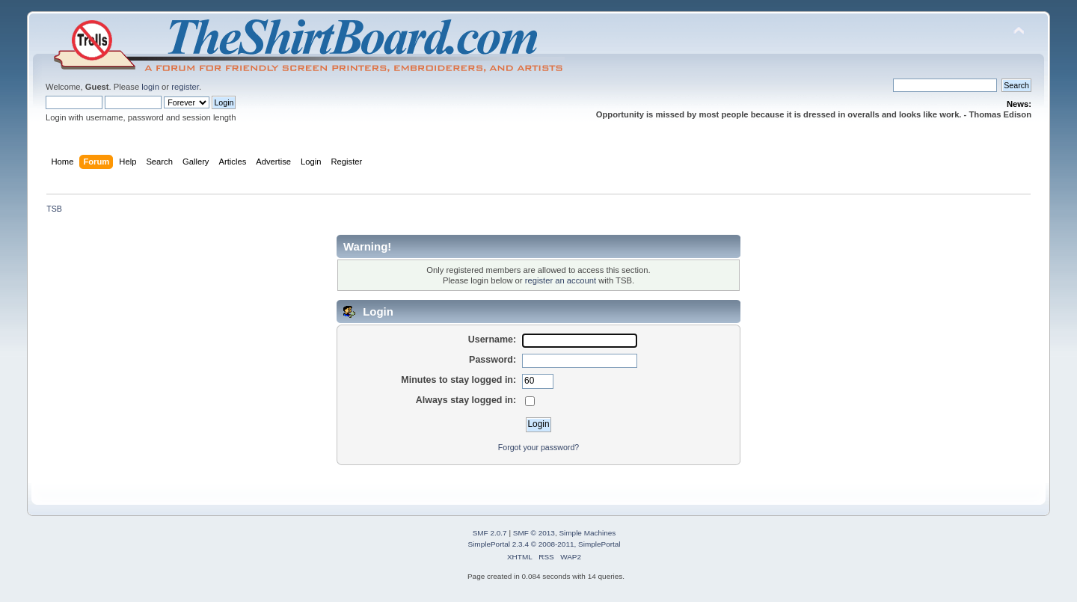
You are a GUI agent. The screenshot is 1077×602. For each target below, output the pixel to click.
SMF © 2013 (534, 533)
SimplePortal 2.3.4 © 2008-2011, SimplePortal (543, 544)
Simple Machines (587, 533)
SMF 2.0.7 (490, 533)
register (185, 86)
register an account (560, 280)
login (150, 86)
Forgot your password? (538, 447)
